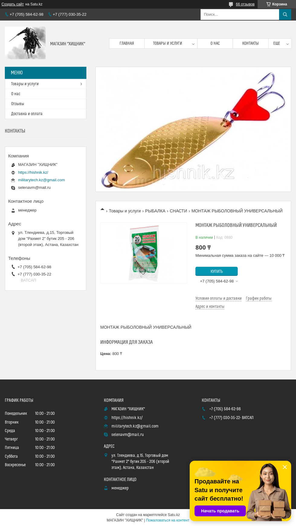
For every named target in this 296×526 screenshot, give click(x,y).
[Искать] (285, 14)
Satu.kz (174, 515)
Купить (217, 271)
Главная (127, 43)
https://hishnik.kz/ (33, 172)
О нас (215, 43)
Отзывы (17, 104)
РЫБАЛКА (155, 210)
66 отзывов (245, 4)
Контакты (250, 43)
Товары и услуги (167, 43)
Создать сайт (13, 4)
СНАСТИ (178, 210)
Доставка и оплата (27, 113)
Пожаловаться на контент (167, 520)
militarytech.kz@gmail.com (41, 180)
